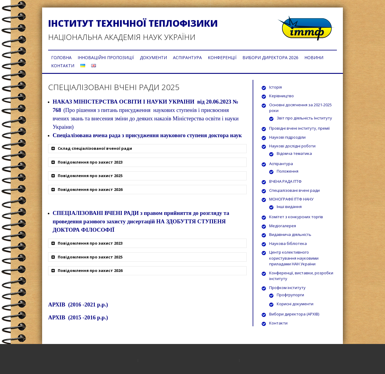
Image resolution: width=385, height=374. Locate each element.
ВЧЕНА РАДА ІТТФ (285, 181)
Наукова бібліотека (288, 243)
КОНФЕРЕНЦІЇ (222, 57)
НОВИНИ (313, 57)
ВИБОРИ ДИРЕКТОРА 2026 (270, 57)
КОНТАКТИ (62, 65)
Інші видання (289, 206)
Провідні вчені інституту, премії (299, 128)
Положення (287, 171)
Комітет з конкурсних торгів (296, 216)
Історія (275, 87)
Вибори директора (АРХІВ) (294, 314)
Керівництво (281, 95)
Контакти (278, 323)
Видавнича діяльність (290, 234)
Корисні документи (295, 303)
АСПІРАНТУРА (187, 57)
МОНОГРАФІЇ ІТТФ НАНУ (291, 199)
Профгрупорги (290, 294)
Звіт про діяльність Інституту (304, 118)
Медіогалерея (282, 225)
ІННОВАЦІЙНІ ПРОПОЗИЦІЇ (106, 57)
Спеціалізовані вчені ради (294, 190)
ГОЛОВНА (61, 57)
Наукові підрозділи (287, 137)
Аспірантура (281, 163)
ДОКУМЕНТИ (153, 57)
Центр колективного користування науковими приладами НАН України (294, 258)
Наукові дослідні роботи (292, 146)
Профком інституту (287, 287)
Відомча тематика (294, 153)
